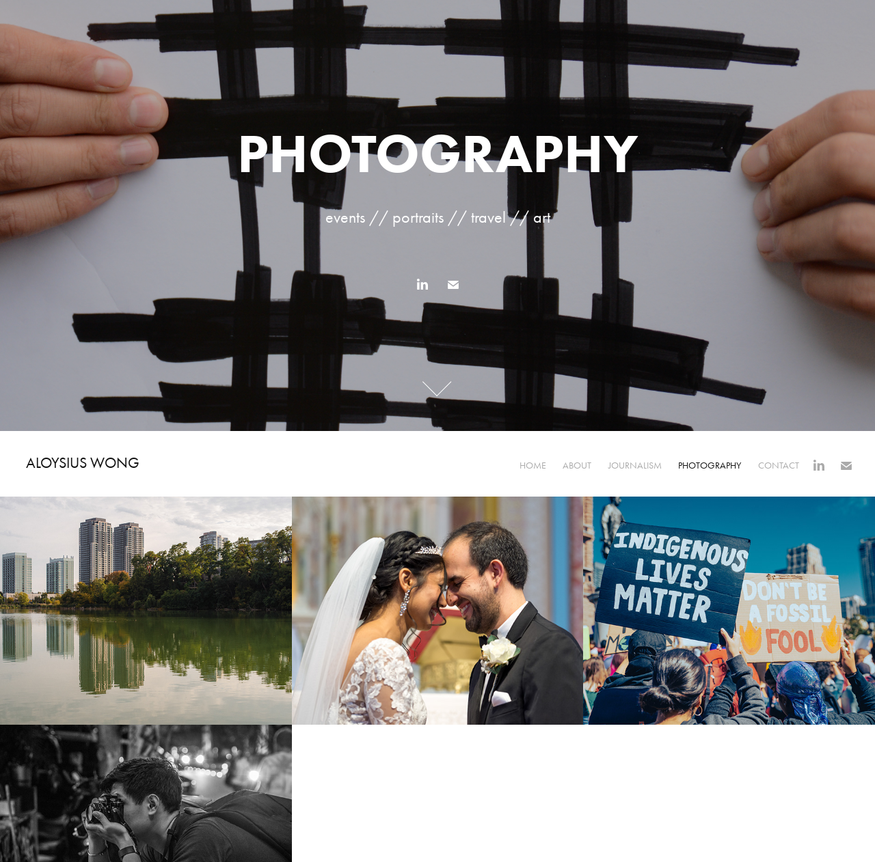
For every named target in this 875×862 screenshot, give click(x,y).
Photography (709, 465)
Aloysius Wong (82, 463)
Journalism (635, 465)
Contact (778, 465)
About (577, 465)
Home (533, 465)
